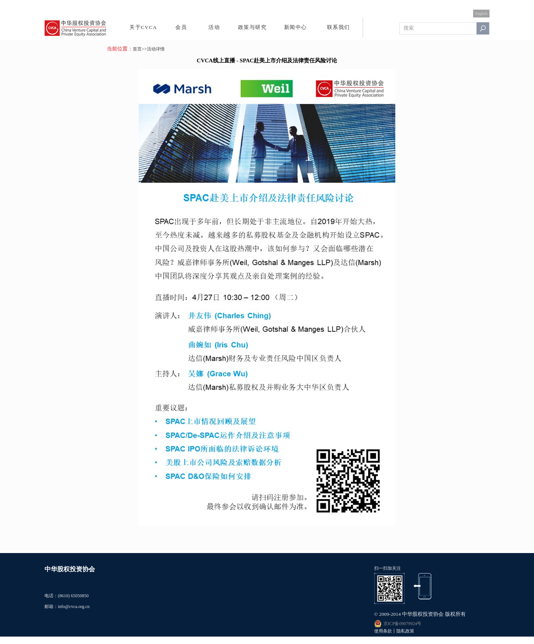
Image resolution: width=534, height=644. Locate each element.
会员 (181, 27)
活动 (214, 27)
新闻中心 (295, 27)
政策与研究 (252, 27)
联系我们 (338, 27)
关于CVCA (143, 27)
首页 (137, 49)
